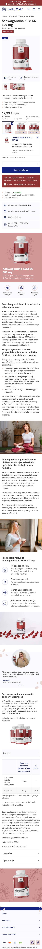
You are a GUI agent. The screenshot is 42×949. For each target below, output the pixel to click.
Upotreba (7, 853)
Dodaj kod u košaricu (22, 4)
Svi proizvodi (13, 16)
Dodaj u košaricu (21, 170)
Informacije (6, 920)
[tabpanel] (21, 800)
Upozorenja (8, 860)
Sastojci (6, 753)
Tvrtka (4, 914)
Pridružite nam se (8, 927)
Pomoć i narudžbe (9, 934)
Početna (4, 16)
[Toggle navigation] (39, 9)
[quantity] (21, 163)
